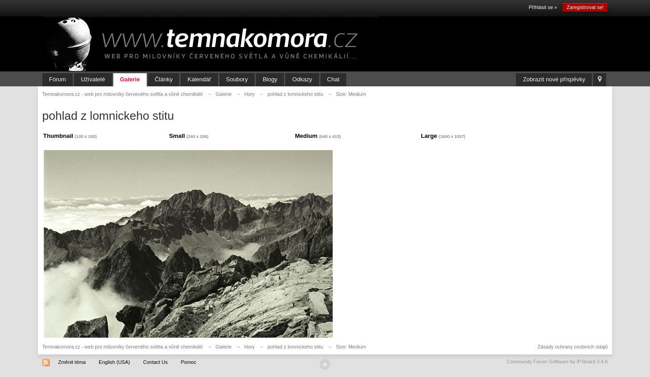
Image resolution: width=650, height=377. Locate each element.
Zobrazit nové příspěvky (554, 79)
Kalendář (199, 79)
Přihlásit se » (543, 7)
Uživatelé (93, 79)
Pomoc (188, 362)
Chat (333, 79)
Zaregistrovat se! (585, 7)
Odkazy (302, 79)
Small (177, 135)
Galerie (130, 79)
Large (429, 135)
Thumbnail (58, 135)
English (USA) (114, 362)
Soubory (237, 79)
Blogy (270, 79)
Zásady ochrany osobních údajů (572, 346)
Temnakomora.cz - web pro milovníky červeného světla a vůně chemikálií (122, 346)
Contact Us (155, 362)
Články (164, 79)
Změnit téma (72, 362)
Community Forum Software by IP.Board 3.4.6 (557, 361)
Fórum (57, 79)
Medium (306, 135)
